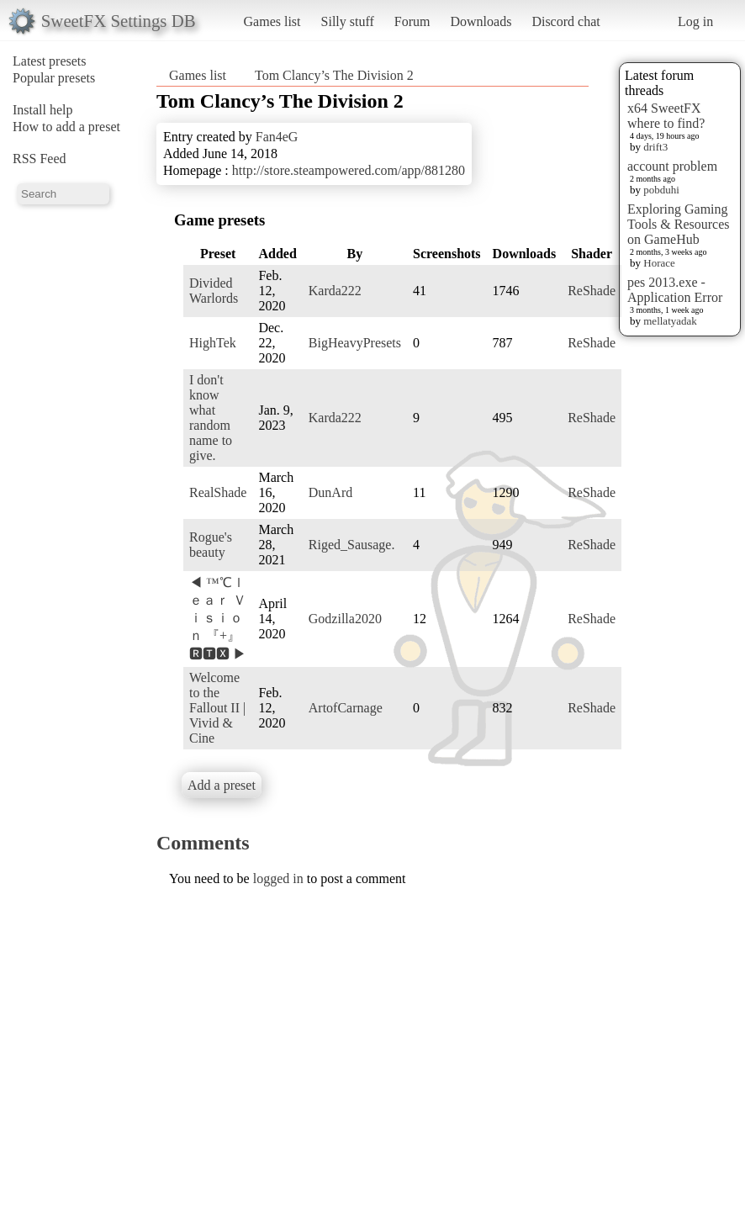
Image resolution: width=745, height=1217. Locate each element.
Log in (695, 21)
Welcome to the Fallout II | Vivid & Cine (217, 707)
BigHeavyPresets (355, 343)
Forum (412, 21)
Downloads (480, 21)
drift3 (655, 146)
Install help (43, 110)
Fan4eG (277, 137)
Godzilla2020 (345, 618)
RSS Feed (39, 158)
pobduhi (661, 189)
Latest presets (50, 61)
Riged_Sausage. (352, 544)
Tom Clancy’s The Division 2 (334, 75)
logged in (278, 878)
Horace (659, 263)
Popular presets (54, 78)
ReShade (592, 290)
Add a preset (222, 785)
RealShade (217, 492)
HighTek (212, 343)
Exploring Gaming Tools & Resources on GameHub (678, 224)
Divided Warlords (213, 290)
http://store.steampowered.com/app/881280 (348, 170)
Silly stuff (347, 21)
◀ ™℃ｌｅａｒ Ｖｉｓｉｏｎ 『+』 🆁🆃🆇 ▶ (217, 618)
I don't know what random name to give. (210, 418)
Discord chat (565, 21)
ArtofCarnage (346, 708)
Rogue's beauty (210, 544)
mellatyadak (670, 321)
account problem (672, 166)
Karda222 (335, 290)
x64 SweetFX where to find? (666, 115)
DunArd (330, 492)
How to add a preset (66, 126)
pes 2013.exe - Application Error (674, 289)
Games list (272, 21)
